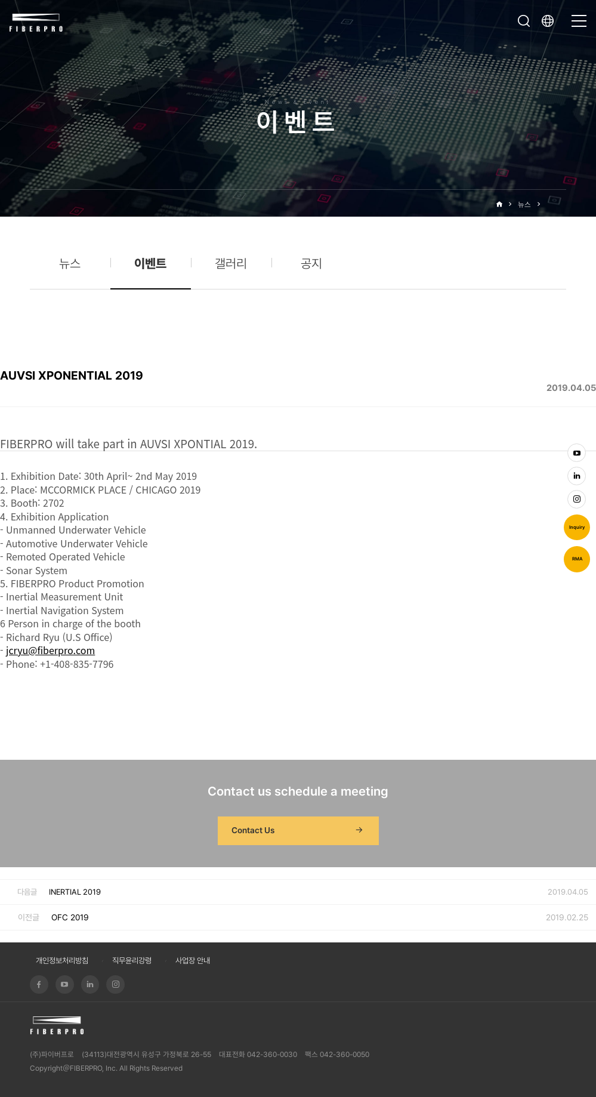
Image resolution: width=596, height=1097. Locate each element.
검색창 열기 (524, 21)
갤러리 (231, 263)
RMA (577, 559)
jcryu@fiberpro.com (50, 650)
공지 (311, 263)
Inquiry (577, 527)
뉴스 (524, 204)
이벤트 (556, 204)
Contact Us (298, 830)
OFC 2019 (70, 917)
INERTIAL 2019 (75, 892)
